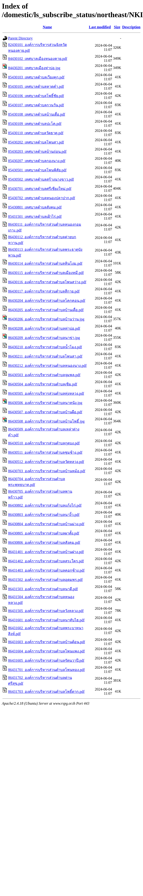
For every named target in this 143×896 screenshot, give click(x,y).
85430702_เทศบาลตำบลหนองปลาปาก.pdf (41, 198)
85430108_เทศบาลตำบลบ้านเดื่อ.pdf (36, 114)
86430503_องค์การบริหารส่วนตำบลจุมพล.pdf (44, 375)
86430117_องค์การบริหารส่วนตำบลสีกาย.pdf (44, 291)
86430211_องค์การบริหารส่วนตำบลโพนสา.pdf (45, 356)
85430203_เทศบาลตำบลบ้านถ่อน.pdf (37, 151)
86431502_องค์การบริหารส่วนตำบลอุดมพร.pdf (45, 580)
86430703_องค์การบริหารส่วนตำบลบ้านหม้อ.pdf (46, 471)
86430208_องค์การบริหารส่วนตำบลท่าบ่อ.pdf (44, 328)
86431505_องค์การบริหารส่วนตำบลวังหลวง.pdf (46, 611)
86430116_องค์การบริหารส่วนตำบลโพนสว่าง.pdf (47, 282)
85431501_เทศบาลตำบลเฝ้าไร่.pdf (35, 216)
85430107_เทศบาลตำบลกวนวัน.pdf (36, 105)
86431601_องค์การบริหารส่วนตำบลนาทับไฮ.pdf (46, 620)
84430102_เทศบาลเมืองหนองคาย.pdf (37, 59)
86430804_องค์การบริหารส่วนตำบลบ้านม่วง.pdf (46, 524)
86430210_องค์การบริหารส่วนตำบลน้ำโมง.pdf (45, 347)
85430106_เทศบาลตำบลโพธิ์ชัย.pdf (36, 96)
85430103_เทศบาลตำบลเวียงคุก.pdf (36, 77)
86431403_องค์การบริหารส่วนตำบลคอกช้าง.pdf (46, 570)
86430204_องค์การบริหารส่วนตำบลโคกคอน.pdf (46, 301)
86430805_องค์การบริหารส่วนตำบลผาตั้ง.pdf (43, 533)
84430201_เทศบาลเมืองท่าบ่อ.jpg (34, 68)
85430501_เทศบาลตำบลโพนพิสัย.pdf (37, 170)
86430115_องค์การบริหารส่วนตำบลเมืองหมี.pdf (46, 273)
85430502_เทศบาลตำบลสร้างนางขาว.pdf (41, 179)
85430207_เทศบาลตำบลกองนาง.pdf (36, 161)
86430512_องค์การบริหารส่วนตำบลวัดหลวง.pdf (46, 462)
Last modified (100, 27)
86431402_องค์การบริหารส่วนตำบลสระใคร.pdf (46, 561)
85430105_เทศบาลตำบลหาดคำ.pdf (36, 86)
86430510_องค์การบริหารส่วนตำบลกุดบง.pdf (44, 443)
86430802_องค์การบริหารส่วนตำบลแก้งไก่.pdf (44, 505)
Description (131, 27)
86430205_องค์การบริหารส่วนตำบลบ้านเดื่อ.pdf (46, 310)
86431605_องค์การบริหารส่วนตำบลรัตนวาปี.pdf (46, 660)
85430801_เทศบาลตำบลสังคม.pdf (35, 207)
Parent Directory (20, 38)
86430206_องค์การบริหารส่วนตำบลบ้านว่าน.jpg (46, 319)
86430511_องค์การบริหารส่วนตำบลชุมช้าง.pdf (45, 452)
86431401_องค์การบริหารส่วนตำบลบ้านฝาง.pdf (46, 552)
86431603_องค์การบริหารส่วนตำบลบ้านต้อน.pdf (46, 642)
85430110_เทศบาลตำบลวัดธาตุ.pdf (35, 133)
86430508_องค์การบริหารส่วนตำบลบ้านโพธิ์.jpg (46, 421)
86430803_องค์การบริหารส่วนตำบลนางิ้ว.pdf (43, 515)
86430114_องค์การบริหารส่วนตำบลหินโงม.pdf (45, 263)
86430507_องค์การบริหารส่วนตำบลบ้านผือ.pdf (45, 412)
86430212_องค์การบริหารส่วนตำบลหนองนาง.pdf (47, 366)
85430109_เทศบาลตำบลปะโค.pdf (34, 124)
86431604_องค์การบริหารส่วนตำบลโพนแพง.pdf (46, 651)
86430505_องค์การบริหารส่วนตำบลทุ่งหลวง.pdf (46, 393)
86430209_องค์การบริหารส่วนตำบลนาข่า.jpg (44, 338)
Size (117, 27)
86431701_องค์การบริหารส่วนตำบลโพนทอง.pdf (46, 670)
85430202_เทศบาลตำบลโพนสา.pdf (36, 142)
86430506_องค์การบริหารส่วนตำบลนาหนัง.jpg (45, 403)
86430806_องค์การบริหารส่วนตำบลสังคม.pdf (44, 542)
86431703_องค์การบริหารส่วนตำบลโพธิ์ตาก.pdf (46, 692)
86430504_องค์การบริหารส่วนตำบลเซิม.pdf (42, 384)
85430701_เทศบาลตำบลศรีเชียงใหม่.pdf (39, 189)
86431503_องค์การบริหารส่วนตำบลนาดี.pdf (43, 589)
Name (47, 27)
